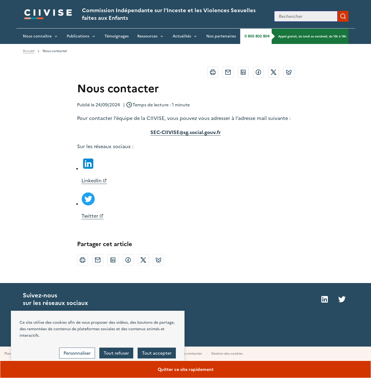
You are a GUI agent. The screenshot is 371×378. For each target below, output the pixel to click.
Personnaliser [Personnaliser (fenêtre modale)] (77, 353)
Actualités (182, 36)
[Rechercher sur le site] (306, 16)
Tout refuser (116, 353)
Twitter (273, 72)
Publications (78, 36)
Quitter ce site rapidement (186, 369)
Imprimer (212, 72)
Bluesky (288, 72)
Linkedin (243, 72)
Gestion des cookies (227, 353)
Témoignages (116, 36)
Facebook (258, 72)
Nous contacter (189, 353)
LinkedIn (91, 180)
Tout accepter (157, 353)
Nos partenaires (221, 36)
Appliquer (343, 16)
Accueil (28, 51)
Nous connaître (37, 36)
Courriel (228, 72)
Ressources (147, 36)
